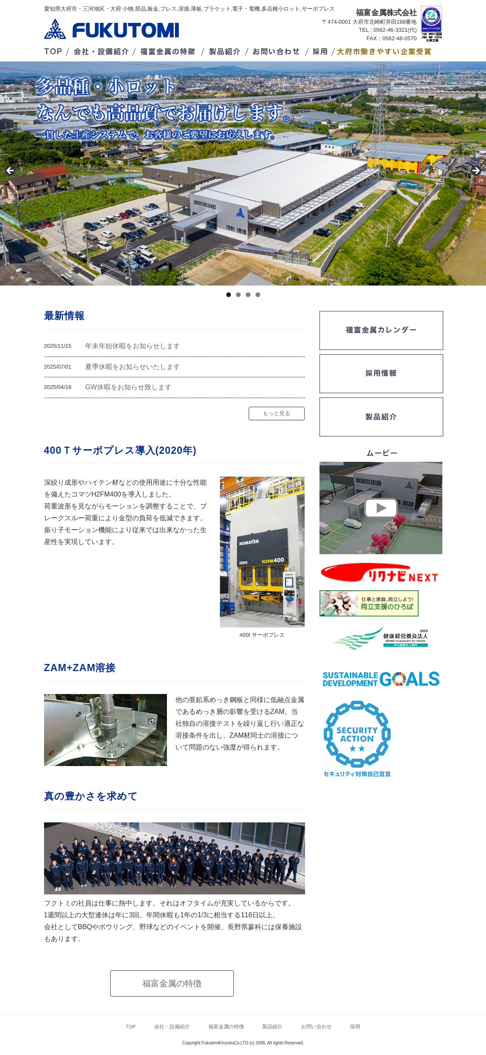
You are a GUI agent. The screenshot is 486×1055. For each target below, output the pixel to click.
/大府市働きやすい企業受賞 (390, 50)
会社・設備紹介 (101, 50)
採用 (321, 50)
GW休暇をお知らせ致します (128, 387)
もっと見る (276, 413)
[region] (243, 173)
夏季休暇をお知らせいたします (132, 366)
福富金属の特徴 (170, 50)
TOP (54, 50)
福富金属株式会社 (111, 28)
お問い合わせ (277, 50)
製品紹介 (225, 50)
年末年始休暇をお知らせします (132, 346)
